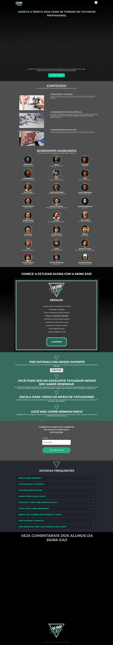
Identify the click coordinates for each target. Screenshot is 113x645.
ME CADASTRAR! (56, 450)
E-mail (45, 438)
